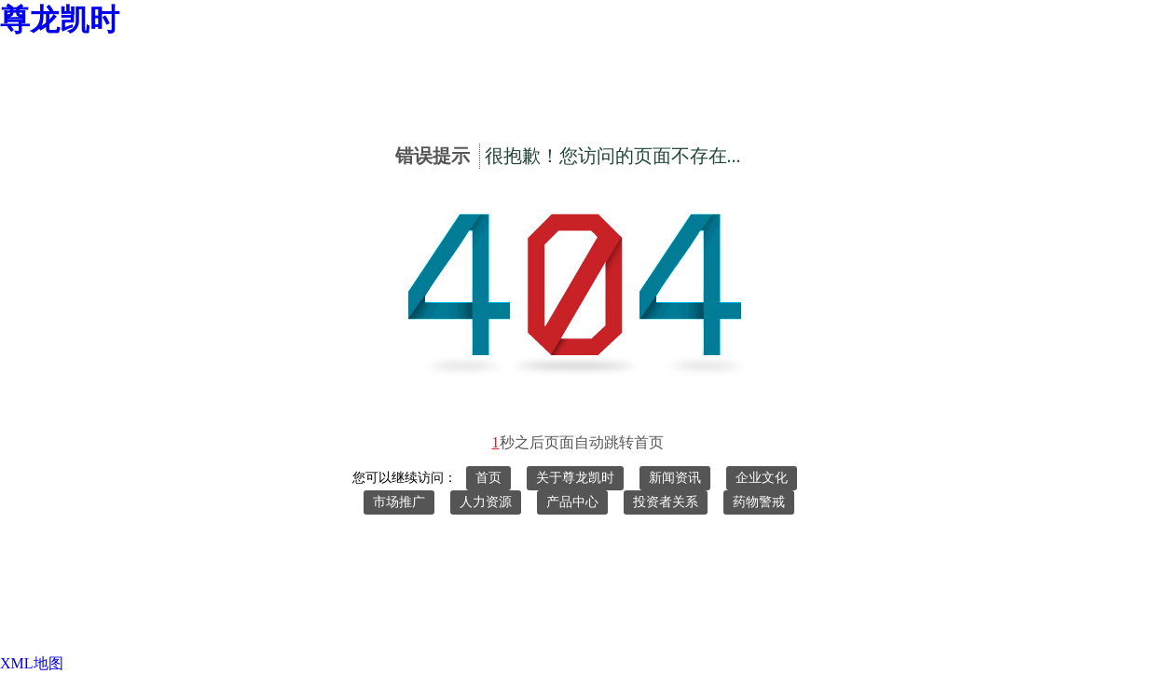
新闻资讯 (675, 478)
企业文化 (762, 478)
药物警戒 (759, 502)
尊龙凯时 (59, 19)
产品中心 (572, 502)
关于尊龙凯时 (575, 478)
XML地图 (31, 663)
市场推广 (399, 502)
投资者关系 (665, 502)
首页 (488, 478)
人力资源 (486, 502)
